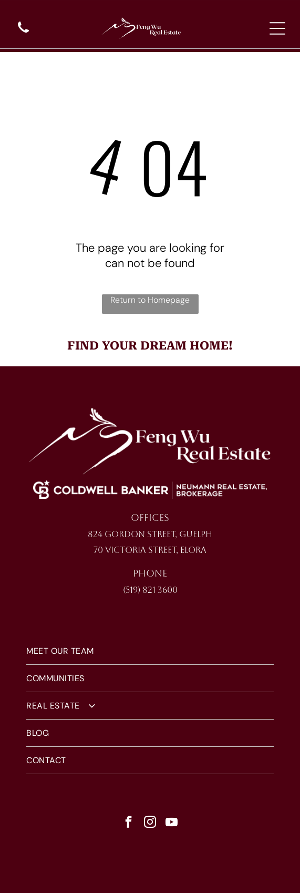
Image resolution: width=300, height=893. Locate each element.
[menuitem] (150, 651)
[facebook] (129, 823)
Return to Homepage (150, 299)
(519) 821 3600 (150, 590)
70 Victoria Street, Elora (150, 550)
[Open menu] (277, 28)
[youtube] (172, 823)
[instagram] (150, 823)
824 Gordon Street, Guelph (150, 534)
